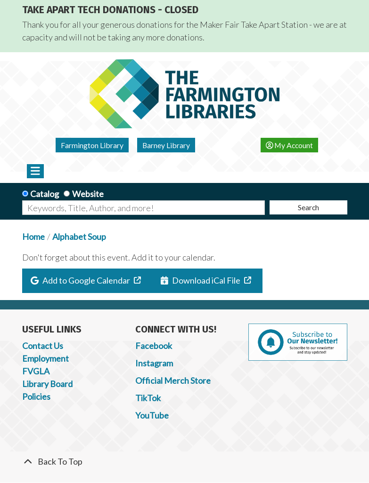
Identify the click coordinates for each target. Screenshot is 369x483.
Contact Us (42, 345)
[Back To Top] (184, 461)
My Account (289, 145)
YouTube (152, 415)
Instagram (154, 363)
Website (88, 194)
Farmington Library (92, 145)
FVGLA (35, 371)
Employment (45, 358)
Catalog (44, 194)
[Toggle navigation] (35, 171)
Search (308, 207)
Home (33, 236)
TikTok (148, 398)
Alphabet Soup (79, 236)
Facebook (153, 345)
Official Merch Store (173, 380)
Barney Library (166, 145)
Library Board (47, 384)
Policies (36, 396)
